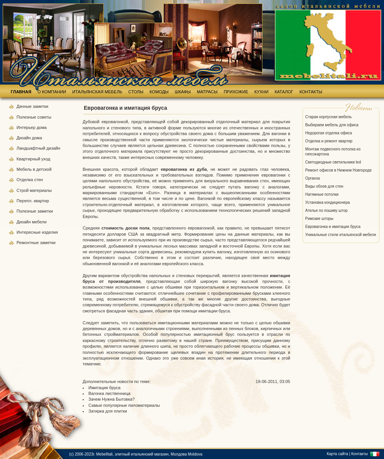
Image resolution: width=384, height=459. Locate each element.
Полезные (27, 117)
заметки (40, 106)
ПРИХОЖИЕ (236, 91)
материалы (41, 190)
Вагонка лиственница (109, 393)
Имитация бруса (104, 387)
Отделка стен (30, 179)
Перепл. (25, 200)
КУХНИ (261, 91)
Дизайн (24, 137)
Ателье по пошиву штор (326, 210)
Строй (23, 190)
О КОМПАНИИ (51, 91)
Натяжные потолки (322, 194)
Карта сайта (337, 454)
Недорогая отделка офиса (328, 133)
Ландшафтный (32, 148)
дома (42, 127)
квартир (41, 200)
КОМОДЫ (159, 91)
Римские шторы (319, 218)
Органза (312, 178)
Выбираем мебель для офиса (331, 125)
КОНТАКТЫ (310, 91)
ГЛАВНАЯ (21, 91)
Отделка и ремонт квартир (328, 141)
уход (46, 159)
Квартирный (29, 159)
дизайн (53, 148)
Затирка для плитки (107, 411)
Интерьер (26, 127)
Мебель (25, 169)
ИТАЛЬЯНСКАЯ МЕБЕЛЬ (97, 91)
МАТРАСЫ (207, 91)
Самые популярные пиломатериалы (124, 405)
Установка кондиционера (327, 202)
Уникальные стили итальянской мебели (340, 235)
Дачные (25, 106)
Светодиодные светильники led (333, 162)
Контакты (359, 454)
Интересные (29, 232)
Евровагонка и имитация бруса (333, 227)
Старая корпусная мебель (328, 117)
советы (44, 117)
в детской (42, 169)
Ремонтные (28, 242)
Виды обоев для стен (324, 186)
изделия (50, 232)
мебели (39, 222)
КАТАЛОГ (283, 91)
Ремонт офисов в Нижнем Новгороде (338, 170)
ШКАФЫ (183, 91)
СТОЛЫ (135, 91)
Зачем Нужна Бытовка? (111, 399)
